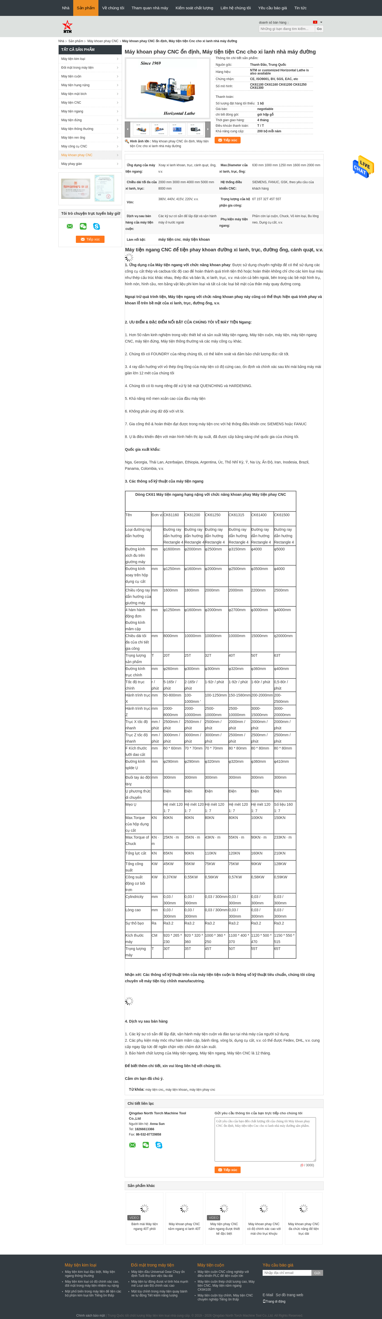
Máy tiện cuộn (71, 76)
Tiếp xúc (230, 140)
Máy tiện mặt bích (73, 94)
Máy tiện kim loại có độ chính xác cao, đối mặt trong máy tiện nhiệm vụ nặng (92, 1283)
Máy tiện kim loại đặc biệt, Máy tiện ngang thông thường (90, 1274)
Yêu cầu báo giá (272, 8)
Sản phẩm (86, 8)
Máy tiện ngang (72, 111)
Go (319, 29)
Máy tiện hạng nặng (75, 85)
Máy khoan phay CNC (102, 41)
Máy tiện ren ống (73, 137)
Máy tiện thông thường (77, 129)
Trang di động (274, 1301)
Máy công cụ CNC (74, 146)
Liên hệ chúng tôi (236, 8)
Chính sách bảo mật (90, 1315)
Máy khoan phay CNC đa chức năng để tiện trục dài (303, 1228)
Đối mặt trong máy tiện (77, 67)
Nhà (66, 8)
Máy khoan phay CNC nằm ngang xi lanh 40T (184, 1226)
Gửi (317, 1273)
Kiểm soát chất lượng (194, 8)
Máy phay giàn (71, 164)
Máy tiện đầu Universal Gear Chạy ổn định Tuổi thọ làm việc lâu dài (158, 1274)
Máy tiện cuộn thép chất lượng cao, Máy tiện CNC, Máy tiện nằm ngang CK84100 (226, 1285)
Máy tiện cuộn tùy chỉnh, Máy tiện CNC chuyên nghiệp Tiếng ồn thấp (225, 1297)
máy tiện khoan (176, 1090)
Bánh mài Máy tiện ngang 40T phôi (144, 1226)
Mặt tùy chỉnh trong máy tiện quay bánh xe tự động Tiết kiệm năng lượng (159, 1293)
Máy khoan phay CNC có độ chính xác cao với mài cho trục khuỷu (264, 1228)
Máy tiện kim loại (73, 59)
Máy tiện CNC (71, 102)
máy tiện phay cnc (202, 1090)
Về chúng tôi (113, 8)
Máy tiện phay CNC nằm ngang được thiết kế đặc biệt (224, 1228)
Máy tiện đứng (71, 120)
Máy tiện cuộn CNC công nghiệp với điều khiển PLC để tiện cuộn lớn (223, 1274)
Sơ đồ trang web (289, 1295)
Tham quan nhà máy (150, 8)
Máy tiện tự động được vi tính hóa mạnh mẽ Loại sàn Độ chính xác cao (159, 1283)
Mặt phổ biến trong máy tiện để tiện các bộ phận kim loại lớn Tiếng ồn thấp (93, 1293)
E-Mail (268, 1295)
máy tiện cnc (154, 1090)
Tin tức (300, 8)
